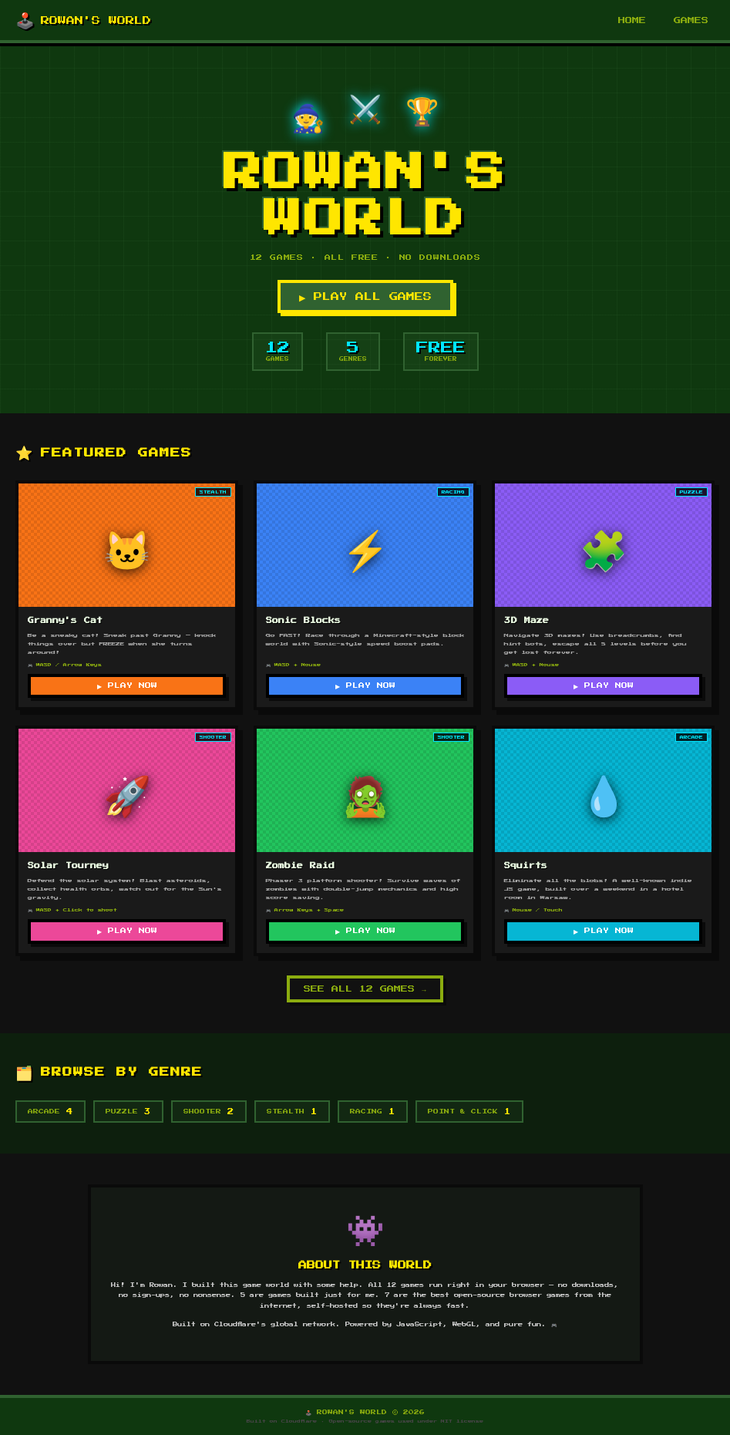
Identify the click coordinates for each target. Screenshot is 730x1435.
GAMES (691, 20)
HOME (632, 20)
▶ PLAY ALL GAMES (365, 296)
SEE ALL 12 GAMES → (365, 988)
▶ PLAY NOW (127, 685)
